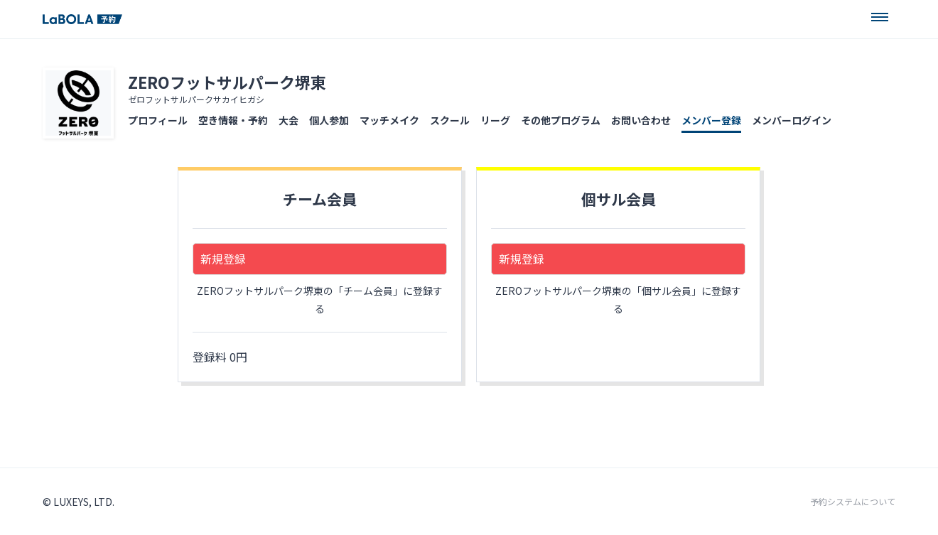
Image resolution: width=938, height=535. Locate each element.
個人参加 (329, 120)
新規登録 (223, 258)
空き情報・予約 (233, 120)
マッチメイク (389, 120)
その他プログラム (560, 120)
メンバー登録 (711, 120)
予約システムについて (852, 502)
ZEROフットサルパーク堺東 (227, 82)
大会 (288, 120)
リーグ (495, 120)
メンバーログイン (791, 120)
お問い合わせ (641, 120)
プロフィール (158, 120)
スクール (450, 120)
